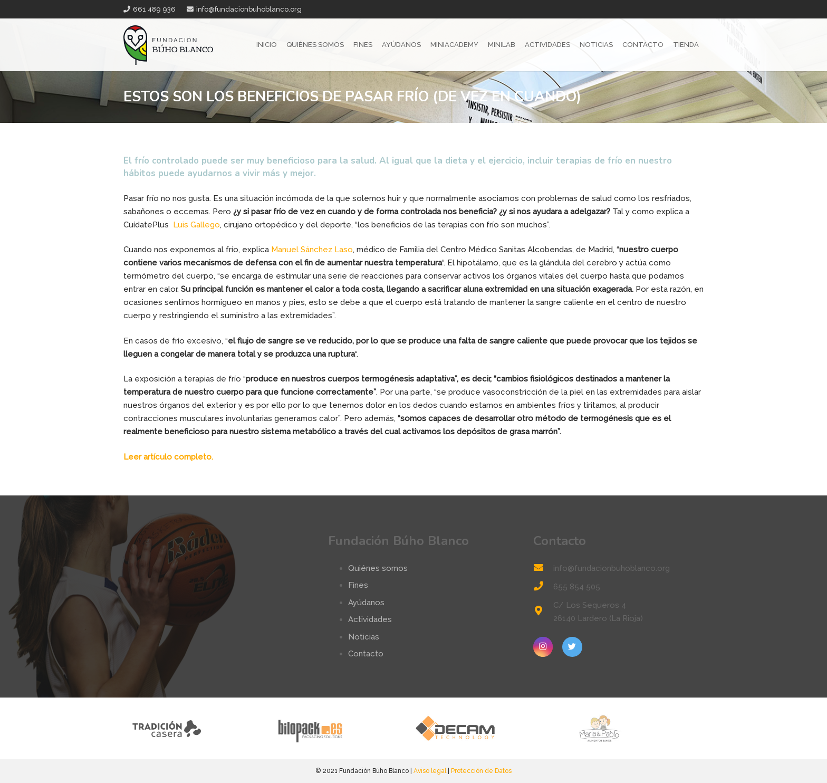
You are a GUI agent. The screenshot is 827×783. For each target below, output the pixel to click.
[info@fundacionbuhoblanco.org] (543, 568)
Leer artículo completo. (168, 457)
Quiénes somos (378, 568)
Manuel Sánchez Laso (312, 249)
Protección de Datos (481, 771)
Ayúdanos (366, 602)
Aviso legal (430, 771)
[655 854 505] (543, 587)
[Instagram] (543, 647)
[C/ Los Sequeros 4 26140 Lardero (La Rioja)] (543, 611)
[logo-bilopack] (341, 728)
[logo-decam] (486, 728)
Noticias (363, 637)
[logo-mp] (631, 728)
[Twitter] (572, 647)
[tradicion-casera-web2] (195, 728)
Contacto (365, 653)
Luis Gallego (195, 225)
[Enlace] (168, 45)
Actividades (370, 619)
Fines (358, 585)
